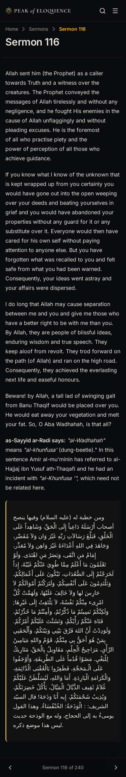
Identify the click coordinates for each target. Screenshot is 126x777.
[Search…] (102, 10)
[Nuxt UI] (38, 10)
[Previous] (10, 767)
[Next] (116, 767)
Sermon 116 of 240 (63, 767)
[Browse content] (115, 10)
